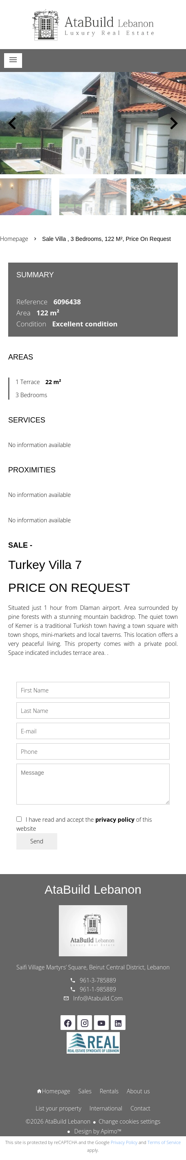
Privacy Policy (124, 1142)
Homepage (93, 24)
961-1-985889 (98, 989)
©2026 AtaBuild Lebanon (58, 1121)
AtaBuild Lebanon (93, 889)
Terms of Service (164, 1142)
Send (36, 841)
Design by (97, 1131)
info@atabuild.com (98, 998)
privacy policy (114, 819)
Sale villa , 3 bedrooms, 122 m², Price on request (106, 239)
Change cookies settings (129, 1121)
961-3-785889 (98, 980)
